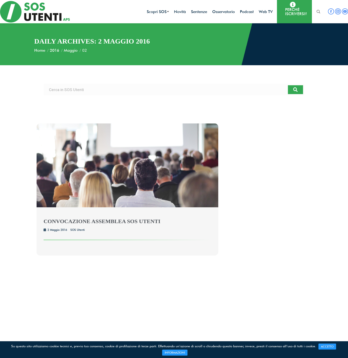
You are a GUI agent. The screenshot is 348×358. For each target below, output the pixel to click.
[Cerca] (295, 89)
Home (39, 50)
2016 (54, 50)
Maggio (71, 50)
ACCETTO (327, 346)
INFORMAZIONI (175, 352)
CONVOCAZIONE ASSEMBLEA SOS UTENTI (102, 221)
